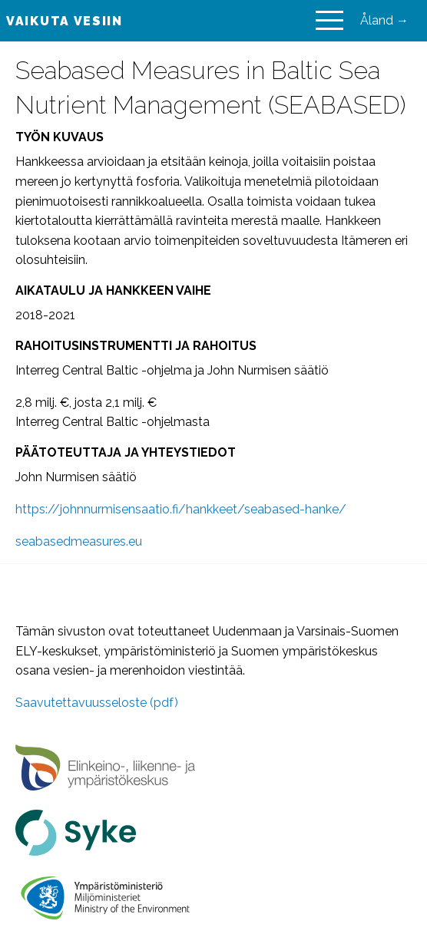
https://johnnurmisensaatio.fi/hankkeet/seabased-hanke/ (180, 509)
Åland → (384, 20)
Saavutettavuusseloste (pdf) (96, 702)
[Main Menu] (329, 21)
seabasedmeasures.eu (78, 541)
